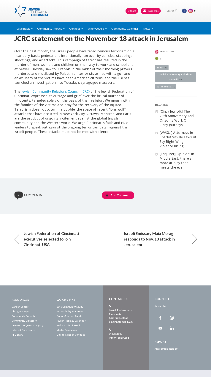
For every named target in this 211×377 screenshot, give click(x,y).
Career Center (20, 306)
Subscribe (151, 11)
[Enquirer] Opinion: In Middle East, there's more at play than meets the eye (177, 160)
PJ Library (17, 334)
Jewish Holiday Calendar (71, 320)
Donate (132, 10)
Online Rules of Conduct (71, 334)
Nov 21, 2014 (164, 52)
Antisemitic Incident (166, 348)
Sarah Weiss (165, 86)
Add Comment (118, 195)
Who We (97, 28)
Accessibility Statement (70, 311)
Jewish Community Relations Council (175, 77)
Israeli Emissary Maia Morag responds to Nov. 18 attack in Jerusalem (160, 239)
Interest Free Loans (23, 330)
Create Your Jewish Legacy (27, 325)
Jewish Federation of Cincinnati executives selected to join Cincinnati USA (46, 239)
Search (172, 10)
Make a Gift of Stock (68, 325)
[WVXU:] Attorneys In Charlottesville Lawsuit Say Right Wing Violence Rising (178, 139)
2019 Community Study (70, 306)
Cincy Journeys (20, 311)
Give (25, 28)
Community (51, 28)
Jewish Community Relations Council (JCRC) (55, 91)
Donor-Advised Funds (69, 316)
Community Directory (24, 320)
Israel (161, 67)
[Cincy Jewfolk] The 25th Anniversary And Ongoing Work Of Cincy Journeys (177, 118)
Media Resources (67, 330)
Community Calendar (124, 28)
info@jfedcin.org (119, 337)
